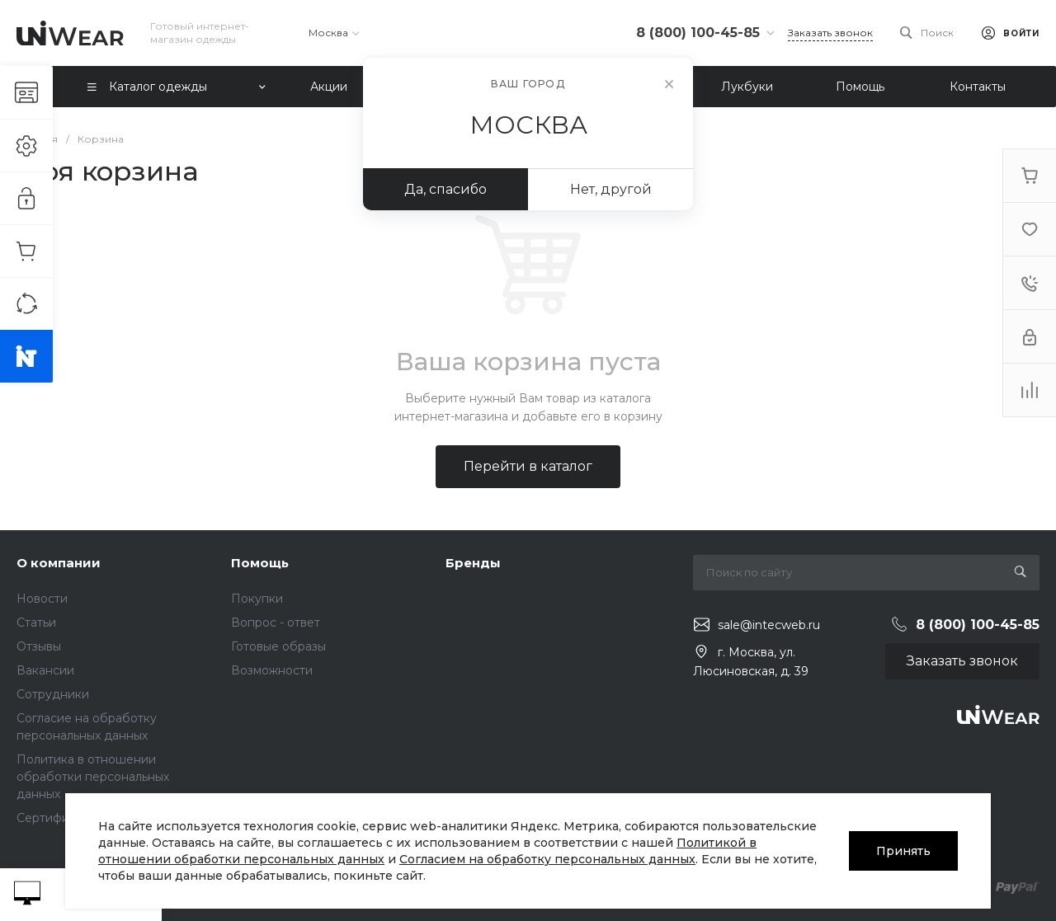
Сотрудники (52, 694)
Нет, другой (611, 189)
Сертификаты (56, 818)
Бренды (473, 563)
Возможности (272, 670)
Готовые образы (278, 646)
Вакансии (45, 670)
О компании (58, 563)
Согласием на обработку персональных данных (547, 859)
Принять (903, 850)
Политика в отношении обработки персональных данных (92, 776)
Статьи (36, 622)
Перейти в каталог (528, 466)
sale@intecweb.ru (769, 625)
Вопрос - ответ (275, 622)
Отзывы (38, 646)
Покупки (257, 598)
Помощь (260, 563)
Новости (42, 598)
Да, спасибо (445, 189)
